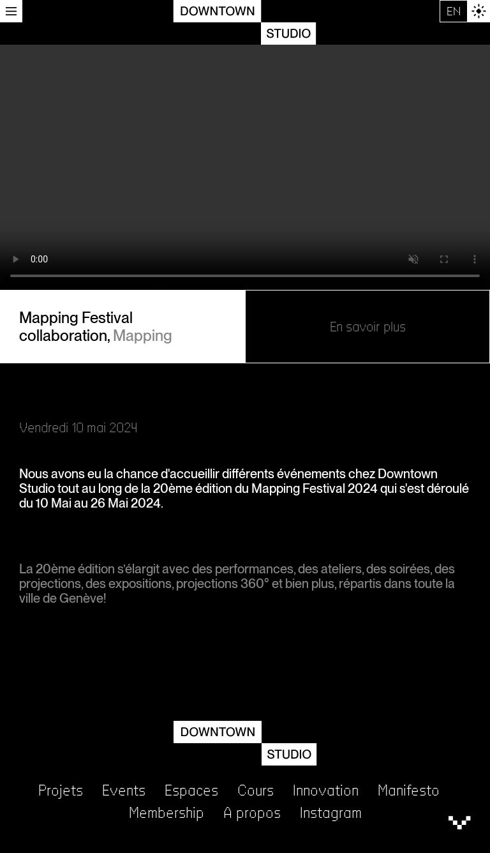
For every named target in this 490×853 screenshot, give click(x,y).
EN (454, 11)
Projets (60, 791)
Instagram (331, 813)
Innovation (326, 791)
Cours (255, 791)
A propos (252, 813)
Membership (166, 813)
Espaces (191, 791)
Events (123, 791)
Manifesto (409, 791)
